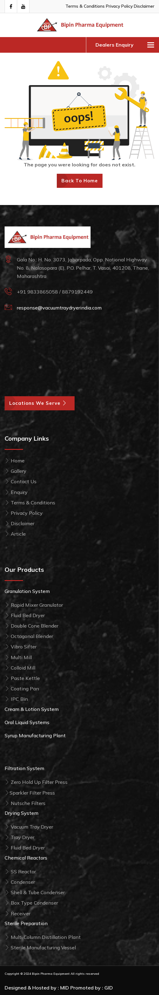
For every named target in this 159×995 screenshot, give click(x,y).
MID (64, 988)
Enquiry (16, 492)
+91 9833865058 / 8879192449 (55, 292)
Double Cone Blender (31, 626)
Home (15, 461)
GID (108, 988)
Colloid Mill (20, 668)
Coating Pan (22, 688)
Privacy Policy (119, 6)
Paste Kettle (22, 678)
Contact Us (21, 481)
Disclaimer (144, 6)
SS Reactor (20, 871)
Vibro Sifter (21, 647)
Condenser (20, 882)
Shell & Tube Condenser (35, 892)
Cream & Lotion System (32, 709)
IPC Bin (16, 699)
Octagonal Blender (29, 636)
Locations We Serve (39, 403)
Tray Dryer (19, 837)
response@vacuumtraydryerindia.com (59, 308)
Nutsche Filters (25, 803)
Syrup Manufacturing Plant (35, 735)
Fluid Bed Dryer (25, 615)
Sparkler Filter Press (30, 793)
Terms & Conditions (85, 6)
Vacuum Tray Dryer (29, 827)
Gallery (15, 471)
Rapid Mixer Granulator (34, 605)
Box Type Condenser (31, 903)
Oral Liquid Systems (27, 722)
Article (15, 534)
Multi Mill (18, 657)
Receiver (17, 913)
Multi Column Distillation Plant (43, 937)
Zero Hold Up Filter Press (36, 782)
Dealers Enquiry (114, 45)
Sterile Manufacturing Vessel (40, 947)
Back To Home (79, 181)
